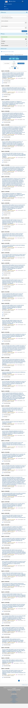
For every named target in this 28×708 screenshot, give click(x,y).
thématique (14, 63)
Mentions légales (14, 692)
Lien (4, 315)
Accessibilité (14, 691)
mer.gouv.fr (14, 702)
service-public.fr (14, 695)
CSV (13, 58)
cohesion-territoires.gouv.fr (14, 701)
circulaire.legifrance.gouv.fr (14, 697)
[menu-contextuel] (1, 17)
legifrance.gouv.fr (14, 696)
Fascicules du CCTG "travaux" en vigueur (7, 51)
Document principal (7, 80)
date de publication (6, 63)
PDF (10, 58)
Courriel (17, 58)
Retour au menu (24, 684)
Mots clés (2, 43)
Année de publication (4, 45)
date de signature (21, 63)
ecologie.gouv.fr (14, 700)
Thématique (3, 41)
